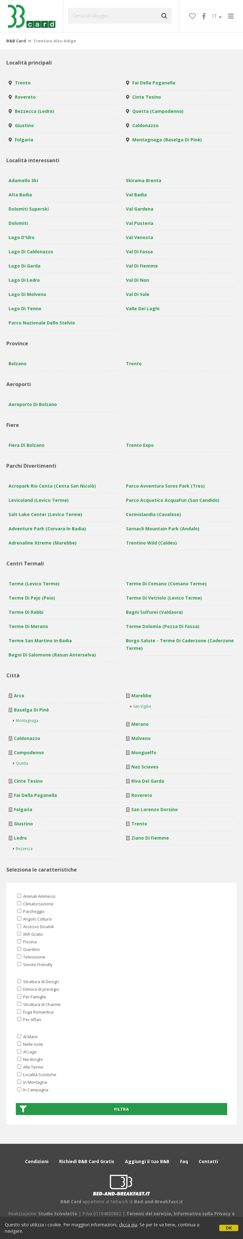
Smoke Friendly (35, 964)
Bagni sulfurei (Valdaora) (154, 612)
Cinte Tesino (146, 97)
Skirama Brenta (143, 180)
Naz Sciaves (145, 767)
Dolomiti (18, 223)
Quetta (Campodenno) (158, 111)
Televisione (31, 957)
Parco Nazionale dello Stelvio (42, 323)
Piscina (27, 942)
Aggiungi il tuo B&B (147, 1161)
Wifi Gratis (30, 934)
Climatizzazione (35, 904)
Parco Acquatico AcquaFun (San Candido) (172, 500)
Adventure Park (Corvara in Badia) (47, 529)
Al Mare (27, 1036)
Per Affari (29, 1019)
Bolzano (18, 364)
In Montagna (32, 1082)
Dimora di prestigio (38, 989)
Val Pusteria (139, 223)
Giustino (24, 125)
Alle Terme (30, 1067)
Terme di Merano (28, 626)
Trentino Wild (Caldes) (151, 543)
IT (217, 16)
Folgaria (24, 140)
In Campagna (32, 1090)
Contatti (208, 1161)
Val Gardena (139, 209)
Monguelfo (143, 752)
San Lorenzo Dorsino (154, 809)
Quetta (22, 763)
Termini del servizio (148, 1214)
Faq (184, 1161)
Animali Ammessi (36, 896)
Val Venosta (139, 237)
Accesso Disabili (35, 926)
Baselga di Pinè (31, 710)
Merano (140, 724)
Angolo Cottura (34, 919)
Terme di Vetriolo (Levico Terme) (164, 598)
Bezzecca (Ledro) (34, 111)
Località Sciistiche (36, 1074)
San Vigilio (142, 706)
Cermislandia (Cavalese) (153, 514)
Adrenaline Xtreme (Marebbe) (43, 543)
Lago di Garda (24, 266)
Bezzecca (24, 848)
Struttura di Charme (39, 1004)
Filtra (74, 1109)
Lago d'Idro (21, 237)
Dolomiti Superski (29, 209)
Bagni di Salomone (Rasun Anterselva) (52, 655)
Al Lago (27, 1052)
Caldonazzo (145, 125)
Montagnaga (27, 720)
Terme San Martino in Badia (40, 641)
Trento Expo (140, 445)
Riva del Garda (147, 781)
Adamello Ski (23, 180)
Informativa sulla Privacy (202, 1214)
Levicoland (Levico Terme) (39, 500)
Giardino (28, 949)
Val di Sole (137, 294)
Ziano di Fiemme (150, 838)
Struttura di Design (38, 981)
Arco (19, 696)
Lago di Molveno (27, 294)
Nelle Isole (30, 1044)
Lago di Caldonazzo (31, 252)
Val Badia (136, 195)
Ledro (20, 838)
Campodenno (29, 752)
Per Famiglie (31, 997)
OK (229, 1228)
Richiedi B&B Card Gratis (86, 1161)
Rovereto (25, 97)
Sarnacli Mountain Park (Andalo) (162, 529)
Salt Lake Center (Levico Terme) (45, 514)
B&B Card (16, 41)
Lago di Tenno (25, 308)
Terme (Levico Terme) (34, 584)
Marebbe (141, 696)
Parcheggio (31, 911)
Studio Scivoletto (57, 1214)
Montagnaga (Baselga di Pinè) (167, 140)
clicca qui (128, 1225)
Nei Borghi (30, 1059)
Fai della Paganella (153, 83)
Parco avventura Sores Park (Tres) (165, 486)
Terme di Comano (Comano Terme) (166, 584)
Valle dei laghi (142, 308)
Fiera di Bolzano (27, 445)
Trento (23, 83)
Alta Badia (20, 195)
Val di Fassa (139, 252)
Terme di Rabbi (26, 612)
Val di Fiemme (142, 266)
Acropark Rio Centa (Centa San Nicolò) (52, 486)
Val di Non (137, 280)
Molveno (141, 738)
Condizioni (36, 1161)
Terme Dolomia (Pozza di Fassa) (162, 626)
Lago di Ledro (24, 280)
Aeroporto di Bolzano (33, 404)
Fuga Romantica (35, 1012)
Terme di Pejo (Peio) (32, 598)
